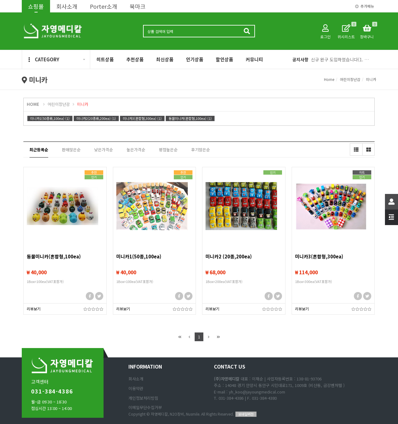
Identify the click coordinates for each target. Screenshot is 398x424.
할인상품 (224, 59)
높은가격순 (136, 150)
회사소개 (66, 6)
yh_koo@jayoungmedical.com (257, 392)
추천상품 (135, 59)
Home (329, 79)
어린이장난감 (350, 79)
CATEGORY (43, 59)
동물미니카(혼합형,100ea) (54, 256)
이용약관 (135, 388)
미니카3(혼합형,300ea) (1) (142, 118)
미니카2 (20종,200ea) (229, 256)
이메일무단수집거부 (145, 407)
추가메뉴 (364, 6)
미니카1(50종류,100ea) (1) (50, 118)
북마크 (138, 6)
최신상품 (165, 59)
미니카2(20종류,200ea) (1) (96, 118)
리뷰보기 (33, 308)
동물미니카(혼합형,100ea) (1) (190, 118)
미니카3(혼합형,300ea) (319, 256)
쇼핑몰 (36, 6)
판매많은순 (71, 150)
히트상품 (105, 59)
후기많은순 (200, 150)
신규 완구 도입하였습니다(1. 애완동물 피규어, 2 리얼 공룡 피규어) (341, 59)
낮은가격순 (103, 150)
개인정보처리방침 (143, 398)
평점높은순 (168, 150)
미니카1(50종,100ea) (138, 256)
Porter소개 (103, 6)
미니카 (371, 79)
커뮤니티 (254, 59)
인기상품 (194, 59)
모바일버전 (246, 414)
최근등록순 (39, 150)
